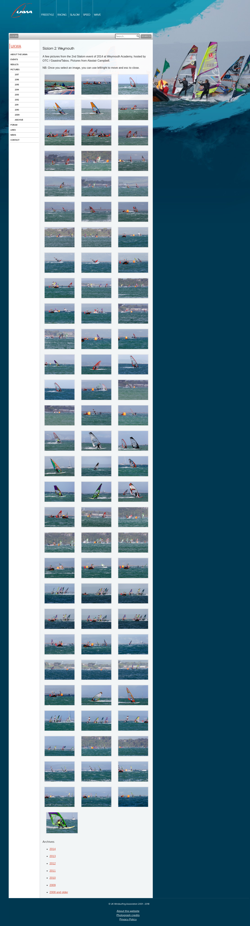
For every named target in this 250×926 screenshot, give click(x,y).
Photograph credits (128, 915)
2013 (17, 95)
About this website (128, 911)
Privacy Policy (128, 919)
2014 (17, 89)
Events (14, 59)
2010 (17, 110)
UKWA (16, 46)
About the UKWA (18, 54)
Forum (13, 125)
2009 (17, 115)
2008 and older (58, 892)
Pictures (14, 69)
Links (13, 130)
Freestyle (47, 14)
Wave (97, 14)
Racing (61, 14)
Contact (14, 140)
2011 (16, 105)
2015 (17, 84)
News (13, 135)
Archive (19, 120)
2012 (17, 100)
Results (14, 64)
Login (14, 36)
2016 (17, 79)
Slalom (74, 14)
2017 (17, 74)
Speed (86, 14)
